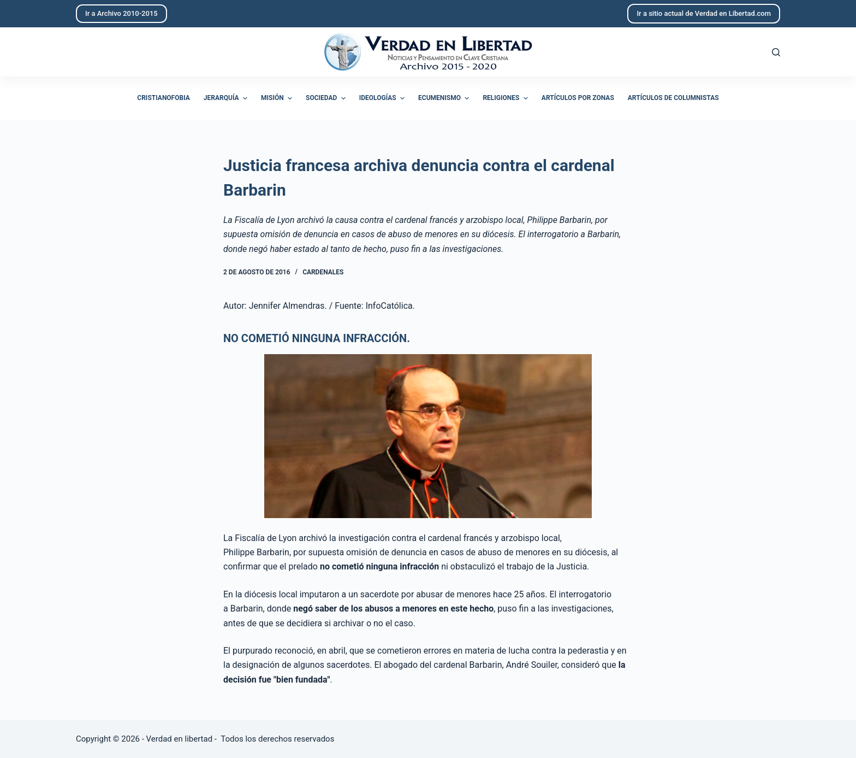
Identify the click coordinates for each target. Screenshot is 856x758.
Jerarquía (227, 98)
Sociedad (327, 98)
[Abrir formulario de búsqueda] (776, 52)
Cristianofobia (163, 98)
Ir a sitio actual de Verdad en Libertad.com (704, 13)
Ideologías (383, 98)
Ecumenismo (445, 98)
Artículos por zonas (578, 98)
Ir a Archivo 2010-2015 (121, 13)
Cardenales (322, 272)
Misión (278, 98)
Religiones (506, 98)
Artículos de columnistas (673, 98)
